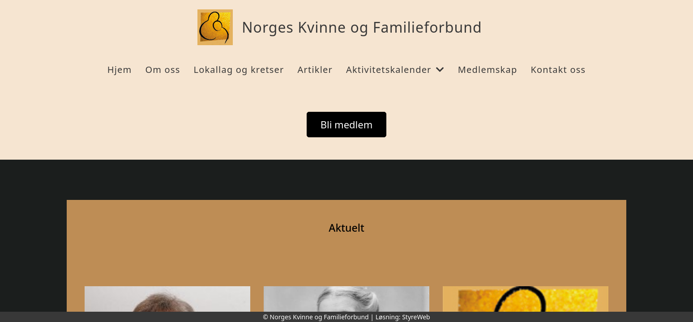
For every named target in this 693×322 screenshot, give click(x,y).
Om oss (162, 70)
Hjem (119, 70)
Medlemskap (488, 70)
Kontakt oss (558, 70)
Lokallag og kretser (238, 70)
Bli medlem (347, 124)
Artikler (315, 70)
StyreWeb (416, 317)
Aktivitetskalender (395, 70)
